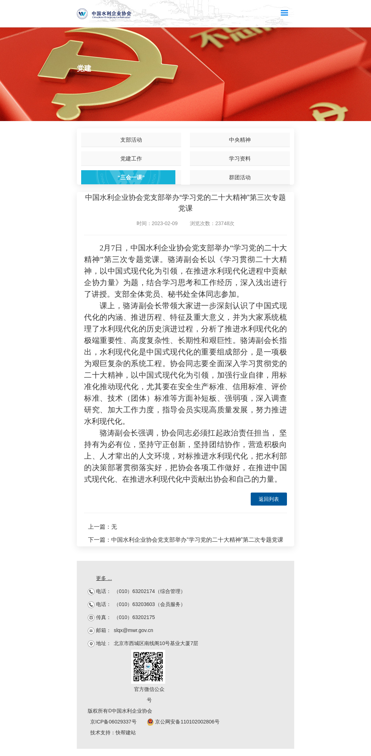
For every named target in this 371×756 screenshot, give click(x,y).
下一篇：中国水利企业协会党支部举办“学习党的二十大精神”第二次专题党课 (185, 540)
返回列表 (269, 499)
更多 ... (104, 578)
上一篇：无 (102, 527)
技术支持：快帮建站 (113, 732)
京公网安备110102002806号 (183, 722)
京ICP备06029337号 (113, 722)
